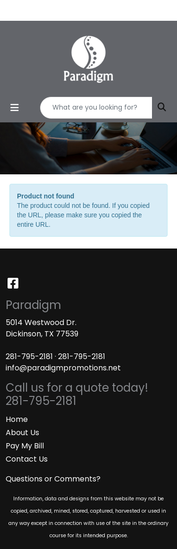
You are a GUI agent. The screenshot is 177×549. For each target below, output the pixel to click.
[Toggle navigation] (15, 107)
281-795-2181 (29, 356)
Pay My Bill (25, 445)
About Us (22, 432)
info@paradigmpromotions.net (63, 367)
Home (17, 419)
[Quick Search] (96, 108)
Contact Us (27, 459)
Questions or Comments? (53, 478)
